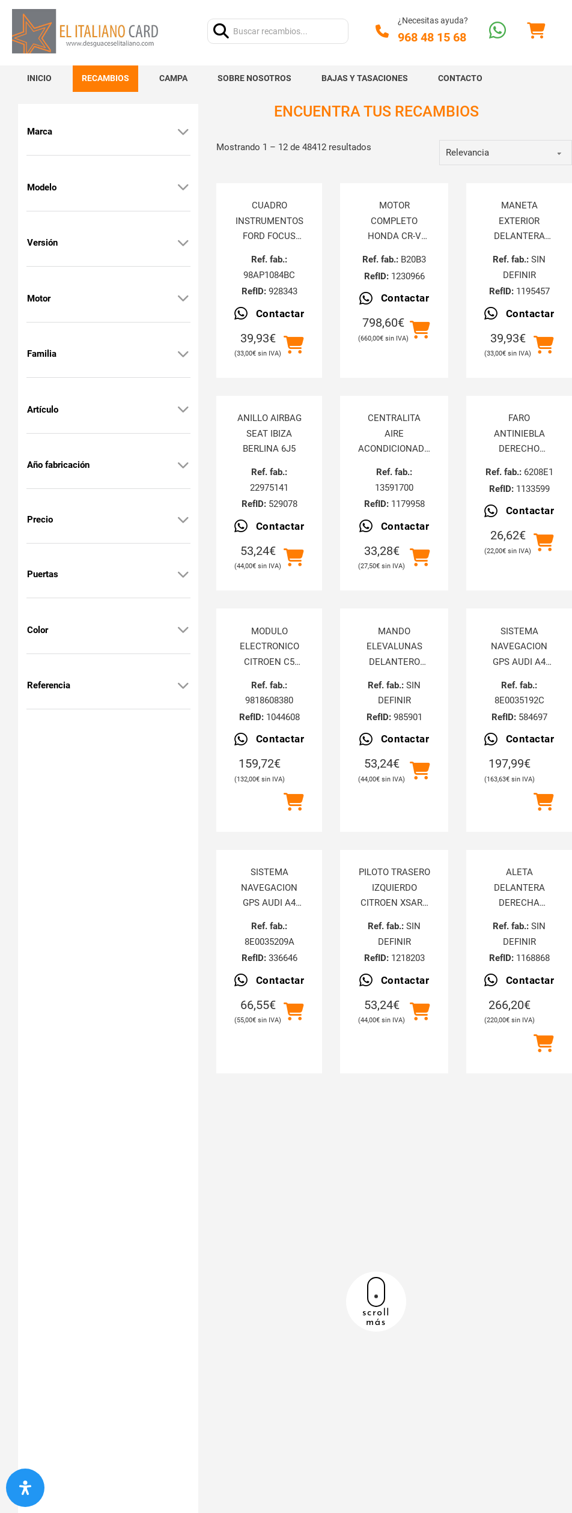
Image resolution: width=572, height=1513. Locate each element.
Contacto (460, 78)
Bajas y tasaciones (364, 78)
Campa (173, 78)
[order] (505, 152)
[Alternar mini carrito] (536, 31)
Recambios (105, 78)
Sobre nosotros (254, 78)
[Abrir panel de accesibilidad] (25, 1488)
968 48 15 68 (432, 37)
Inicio (39, 78)
